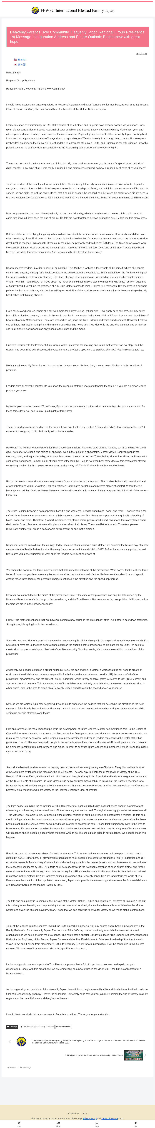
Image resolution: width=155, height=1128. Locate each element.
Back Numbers (63, 1027)
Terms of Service (109, 1118)
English (22, 59)
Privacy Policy (90, 1118)
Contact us (73, 1113)
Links (84, 1113)
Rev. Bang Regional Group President (37, 1027)
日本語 (22, 64)
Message (12, 1027)
